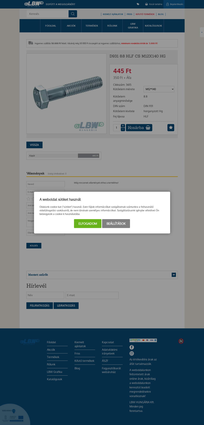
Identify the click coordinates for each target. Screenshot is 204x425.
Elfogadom (87, 223)
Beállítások (116, 223)
